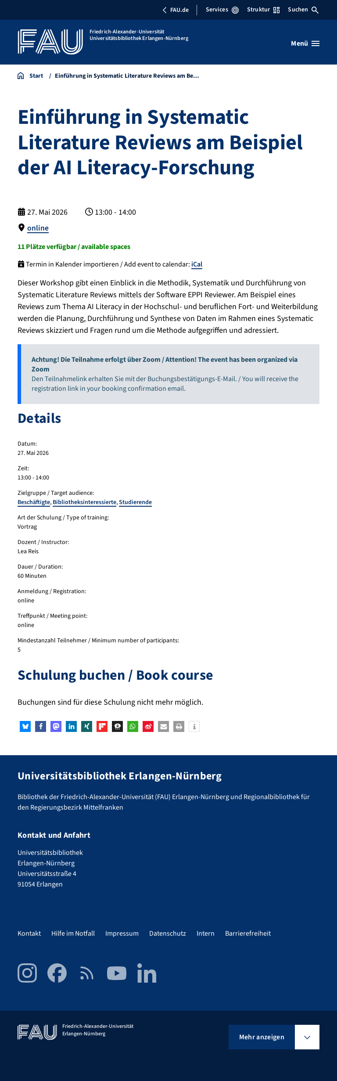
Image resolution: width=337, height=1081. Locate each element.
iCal (196, 264)
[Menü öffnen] (305, 43)
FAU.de (175, 10)
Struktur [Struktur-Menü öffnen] (263, 9)
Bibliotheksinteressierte (84, 502)
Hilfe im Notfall (73, 933)
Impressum (122, 933)
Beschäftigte (34, 502)
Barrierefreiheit (248, 933)
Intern (206, 933)
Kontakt (29, 933)
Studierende (135, 502)
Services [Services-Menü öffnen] (222, 9)
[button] (25, 726)
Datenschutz (167, 933)
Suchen (303, 9)
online (38, 228)
